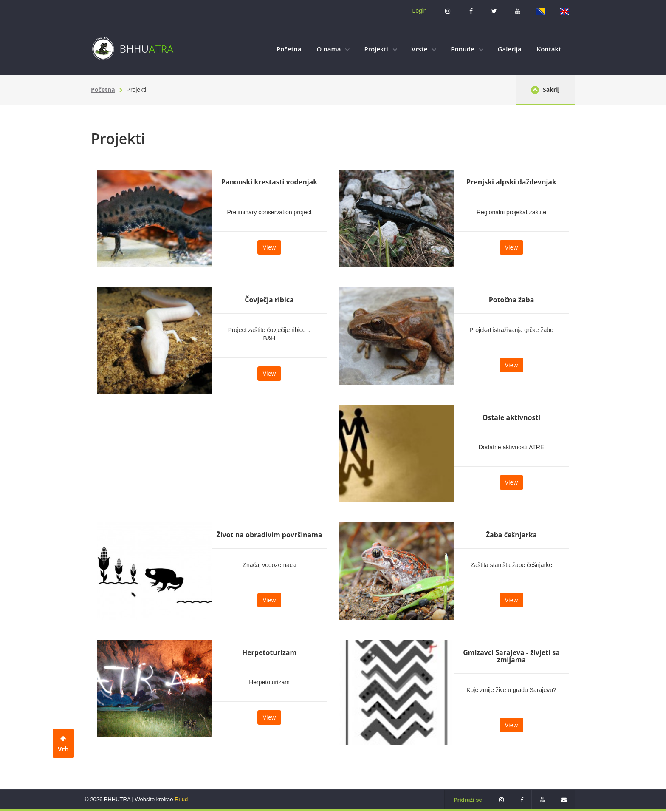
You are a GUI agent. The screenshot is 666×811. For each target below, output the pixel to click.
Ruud (181, 799)
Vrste (424, 49)
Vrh (63, 744)
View (269, 247)
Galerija (510, 49)
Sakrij (545, 89)
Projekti (380, 49)
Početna (289, 49)
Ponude (467, 49)
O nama (333, 49)
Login (419, 10)
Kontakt (549, 49)
